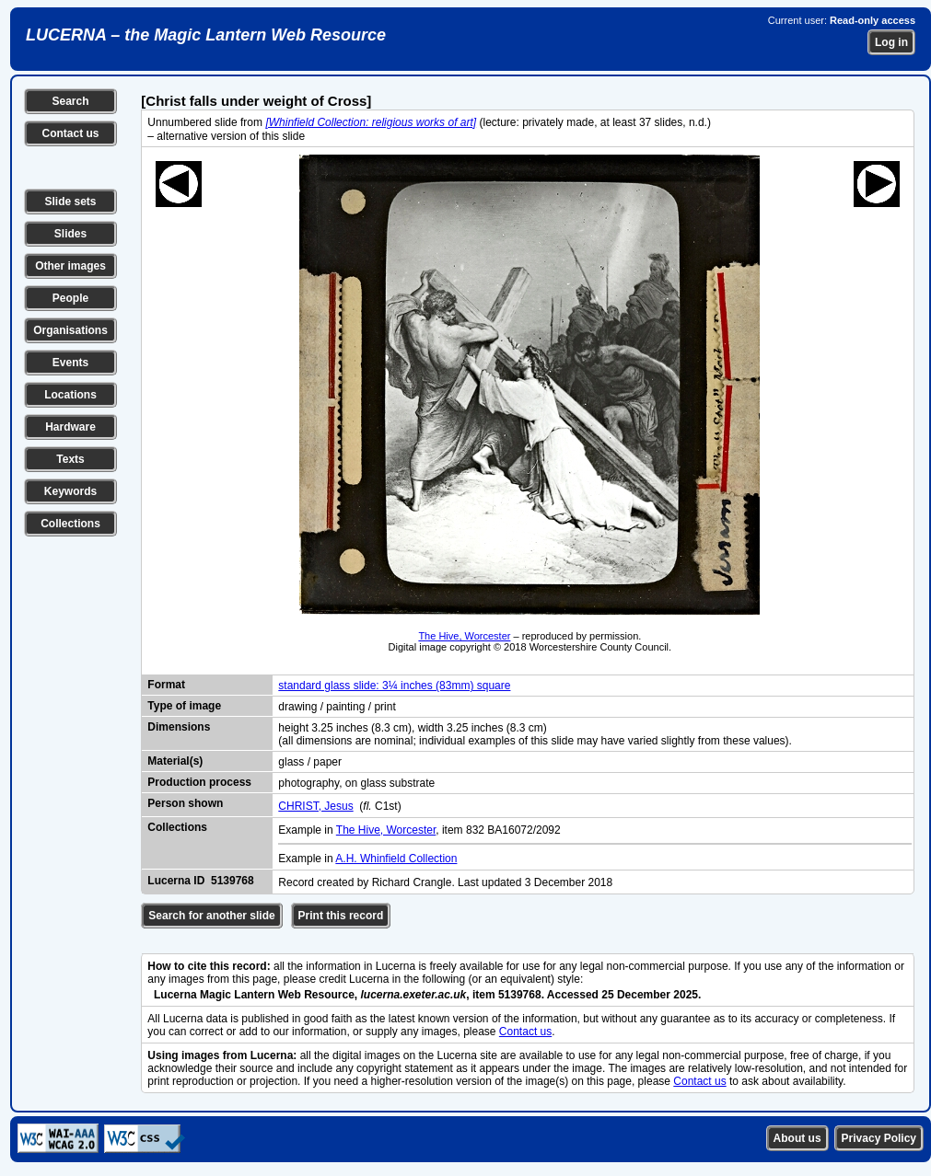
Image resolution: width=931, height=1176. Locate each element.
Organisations (70, 330)
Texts (70, 459)
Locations (70, 394)
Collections (70, 523)
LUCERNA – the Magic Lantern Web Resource (206, 35)
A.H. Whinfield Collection (396, 858)
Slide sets (70, 201)
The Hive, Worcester (464, 635)
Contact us (70, 133)
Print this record (341, 915)
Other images (70, 265)
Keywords (70, 491)
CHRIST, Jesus (315, 806)
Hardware (70, 427)
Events (70, 362)
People (70, 298)
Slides (70, 233)
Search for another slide (211, 915)
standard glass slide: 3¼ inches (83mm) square (394, 685)
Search (70, 101)
